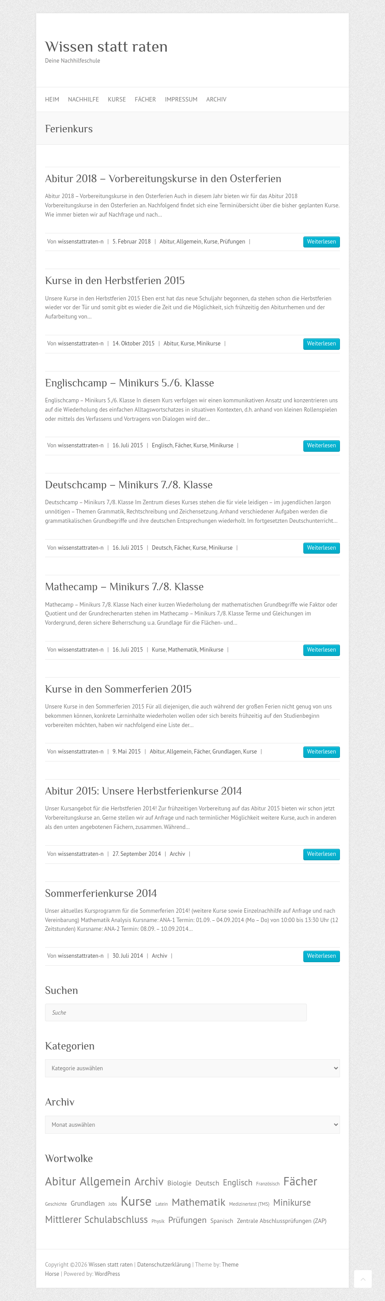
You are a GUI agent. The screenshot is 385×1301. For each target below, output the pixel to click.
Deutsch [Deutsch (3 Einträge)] (207, 1182)
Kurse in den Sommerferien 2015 (118, 689)
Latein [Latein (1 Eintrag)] (161, 1204)
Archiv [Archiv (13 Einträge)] (148, 1181)
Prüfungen (232, 241)
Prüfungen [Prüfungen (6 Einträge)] (187, 1219)
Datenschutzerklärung (164, 1264)
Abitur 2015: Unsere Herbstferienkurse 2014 (143, 791)
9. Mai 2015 (127, 751)
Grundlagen (226, 751)
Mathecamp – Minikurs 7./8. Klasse (124, 586)
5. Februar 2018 (132, 241)
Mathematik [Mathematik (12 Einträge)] (199, 1202)
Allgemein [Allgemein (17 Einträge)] (105, 1181)
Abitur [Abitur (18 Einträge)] (60, 1181)
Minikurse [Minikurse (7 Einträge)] (292, 1202)
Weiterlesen (321, 241)
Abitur (167, 241)
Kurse (117, 99)
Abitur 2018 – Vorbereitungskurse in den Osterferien (163, 178)
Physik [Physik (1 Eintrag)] (157, 1221)
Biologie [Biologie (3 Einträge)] (179, 1182)
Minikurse (208, 343)
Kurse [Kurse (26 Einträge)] (136, 1200)
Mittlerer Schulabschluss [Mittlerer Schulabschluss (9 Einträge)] (96, 1219)
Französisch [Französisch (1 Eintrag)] (267, 1184)
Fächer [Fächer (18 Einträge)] (300, 1181)
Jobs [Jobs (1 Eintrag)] (113, 1204)
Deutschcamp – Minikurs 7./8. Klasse (129, 485)
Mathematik (182, 649)
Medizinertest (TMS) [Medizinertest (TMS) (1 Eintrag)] (249, 1204)
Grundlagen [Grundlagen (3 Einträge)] (88, 1203)
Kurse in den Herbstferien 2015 (115, 280)
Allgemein (189, 241)
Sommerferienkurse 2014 (101, 893)
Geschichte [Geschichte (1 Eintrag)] (56, 1204)
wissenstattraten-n (80, 241)
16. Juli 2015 (128, 445)
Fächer (145, 99)
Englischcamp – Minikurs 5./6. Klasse (129, 383)
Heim (52, 99)
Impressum (181, 99)
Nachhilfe (83, 99)
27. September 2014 (137, 854)
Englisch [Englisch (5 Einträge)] (238, 1182)
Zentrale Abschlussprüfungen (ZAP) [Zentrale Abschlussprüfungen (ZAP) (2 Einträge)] (282, 1221)
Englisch (162, 445)
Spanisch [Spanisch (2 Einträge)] (221, 1221)
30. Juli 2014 (128, 956)
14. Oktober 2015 (134, 343)
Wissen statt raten (106, 46)
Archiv (216, 99)
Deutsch (162, 547)
